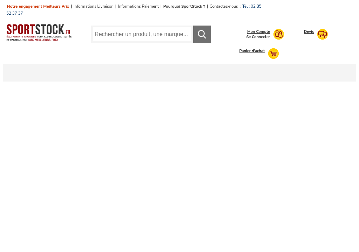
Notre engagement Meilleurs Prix (38, 6)
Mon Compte (258, 31)
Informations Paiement (138, 6)
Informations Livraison (94, 6)
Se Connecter (258, 37)
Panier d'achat (252, 51)
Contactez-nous (224, 6)
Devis (309, 31)
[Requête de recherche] (142, 34)
